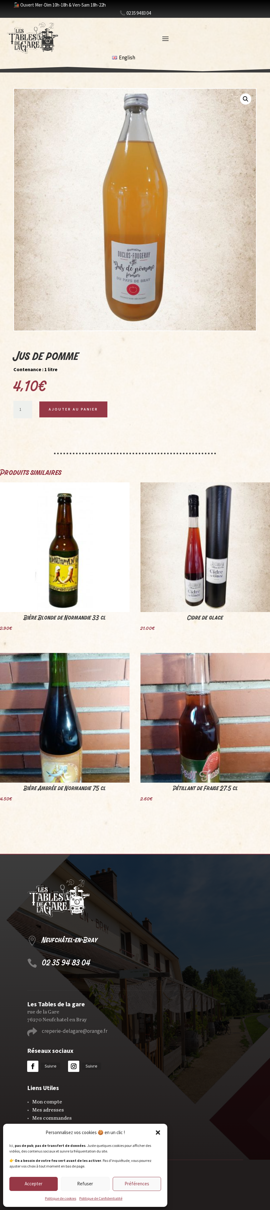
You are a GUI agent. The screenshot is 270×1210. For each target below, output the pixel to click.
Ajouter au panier (73, 409)
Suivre (50, 1066)
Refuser (85, 1184)
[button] (158, 1132)
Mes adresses (48, 1110)
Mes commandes (52, 1118)
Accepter (33, 1184)
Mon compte (47, 1102)
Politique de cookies (60, 1198)
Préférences (137, 1184)
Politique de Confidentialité (100, 1198)
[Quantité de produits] (22, 409)
